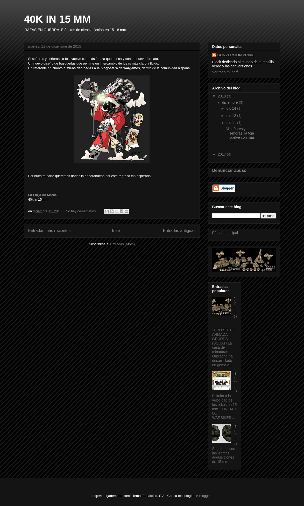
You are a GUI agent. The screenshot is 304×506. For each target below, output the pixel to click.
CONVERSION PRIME (235, 55)
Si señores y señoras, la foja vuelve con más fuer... (239, 135)
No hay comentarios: (82, 211)
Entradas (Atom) (122, 244)
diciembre (230, 102)
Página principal (225, 233)
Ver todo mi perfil (225, 72)
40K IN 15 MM (57, 19)
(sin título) (235, 307)
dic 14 (232, 108)
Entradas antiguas (179, 230)
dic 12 (232, 116)
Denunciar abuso (229, 170)
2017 (222, 154)
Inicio (116, 230)
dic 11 (232, 123)
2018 (222, 96)
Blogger (204, 496)
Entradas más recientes (49, 230)
